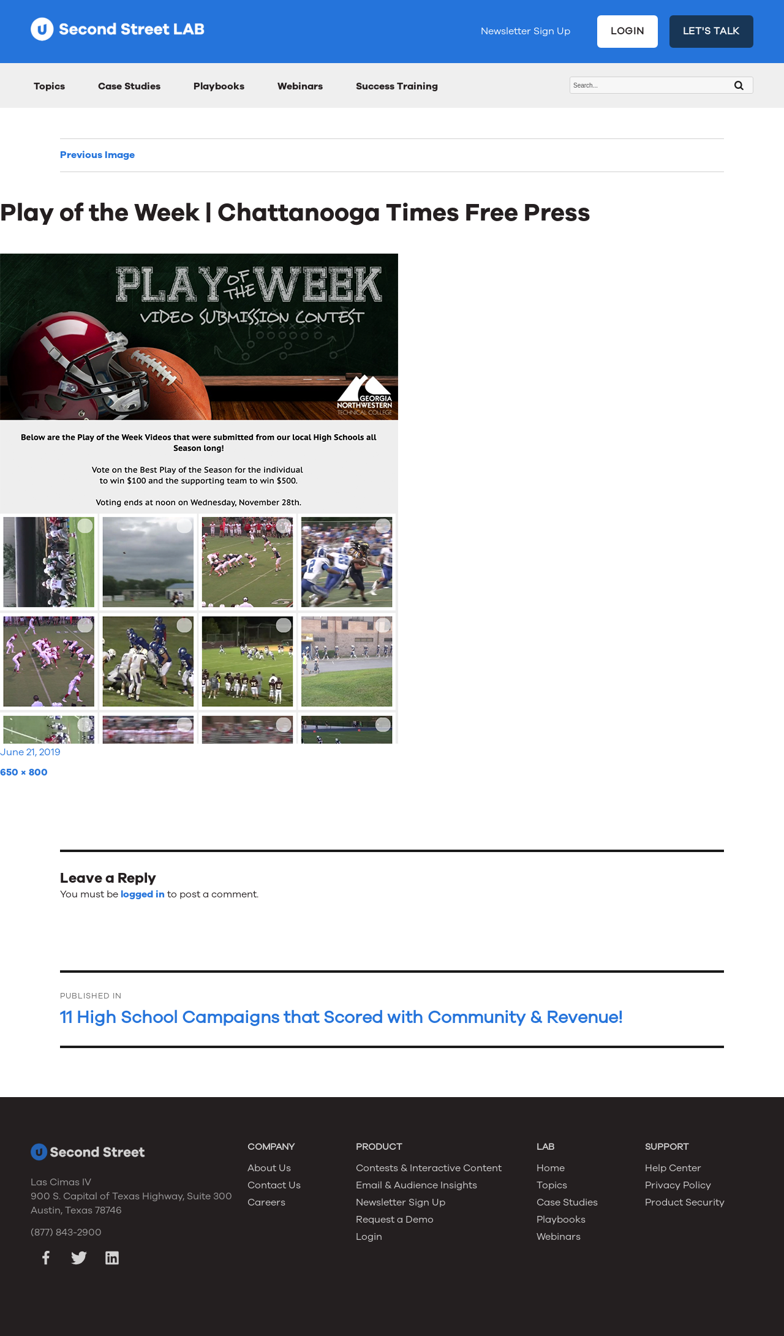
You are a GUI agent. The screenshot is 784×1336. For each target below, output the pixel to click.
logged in (143, 894)
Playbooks (219, 86)
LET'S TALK (712, 31)
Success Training (397, 86)
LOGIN (627, 31)
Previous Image (97, 155)
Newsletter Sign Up (525, 31)
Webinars (300, 86)
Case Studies (129, 86)
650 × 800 (24, 772)
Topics (49, 86)
